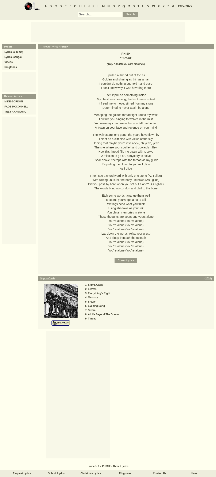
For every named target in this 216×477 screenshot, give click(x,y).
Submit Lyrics (56, 473)
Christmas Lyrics (91, 473)
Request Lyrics (22, 473)
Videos (8, 62)
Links (194, 473)
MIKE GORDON (13, 101)
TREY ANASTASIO (15, 111)
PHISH (64, 46)
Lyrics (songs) (13, 57)
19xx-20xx (185, 6)
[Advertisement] (108, 31)
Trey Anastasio (117, 64)
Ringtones (10, 67)
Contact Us (159, 473)
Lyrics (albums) (13, 51)
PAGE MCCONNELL (16, 106)
